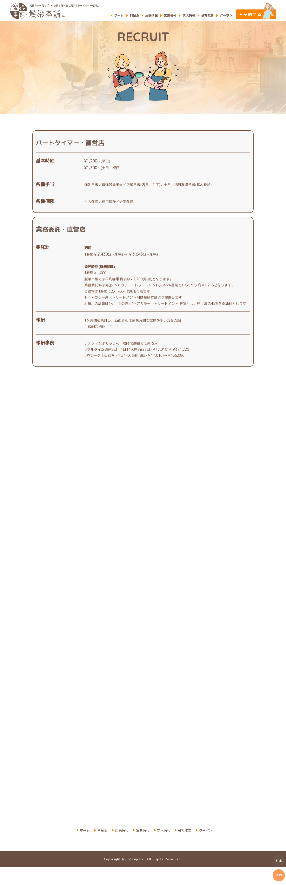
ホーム (118, 15)
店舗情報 (151, 15)
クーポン (226, 15)
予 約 (278, 876)
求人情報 (189, 15)
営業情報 (170, 15)
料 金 (278, 861)
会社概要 (207, 15)
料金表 (134, 15)
